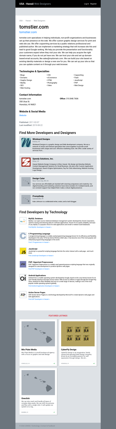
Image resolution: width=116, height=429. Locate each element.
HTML (49, 80)
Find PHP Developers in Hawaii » (39, 269)
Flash (76, 78)
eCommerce (52, 78)
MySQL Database (36, 218)
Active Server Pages (37, 292)
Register (93, 4)
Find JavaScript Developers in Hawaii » (41, 256)
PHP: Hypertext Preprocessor (41, 262)
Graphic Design (26, 80)
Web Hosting (25, 88)
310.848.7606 (72, 98)
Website (22, 115)
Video (49, 85)
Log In (86, 4)
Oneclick (25, 398)
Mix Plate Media (29, 349)
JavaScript (78, 80)
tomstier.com (28, 32)
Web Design (79, 85)
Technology (36, 426)
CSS (49, 75)
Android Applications (37, 275)
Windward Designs (41, 139)
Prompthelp (38, 196)
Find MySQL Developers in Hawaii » (40, 227)
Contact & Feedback (48, 426)
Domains (23, 78)
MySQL (23, 83)
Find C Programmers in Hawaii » (39, 242)
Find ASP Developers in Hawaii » (39, 299)
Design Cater (39, 178)
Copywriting (79, 75)
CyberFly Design (68, 349)
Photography (52, 83)
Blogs (22, 75)
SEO (22, 85)
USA (22, 3)
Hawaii (38, 3)
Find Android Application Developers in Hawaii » (44, 286)
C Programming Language (39, 234)
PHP (76, 83)
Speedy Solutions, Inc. (43, 158)
